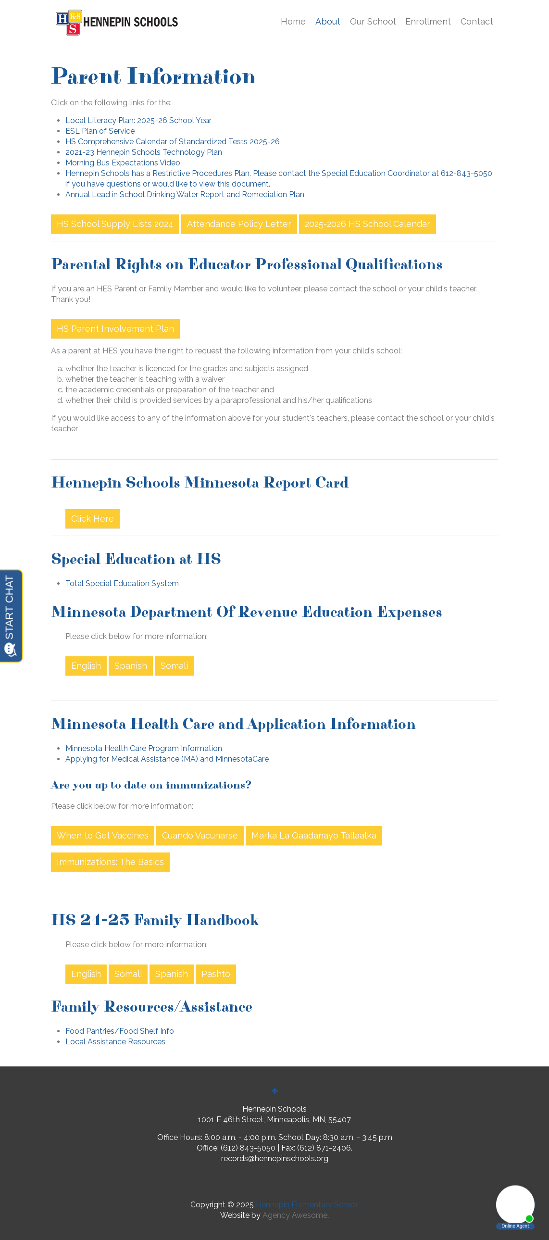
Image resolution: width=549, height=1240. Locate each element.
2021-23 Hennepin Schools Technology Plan (143, 152)
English (86, 666)
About (327, 21)
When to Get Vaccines (103, 835)
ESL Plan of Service (100, 131)
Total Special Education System (122, 583)
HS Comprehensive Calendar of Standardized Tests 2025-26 (172, 141)
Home (293, 21)
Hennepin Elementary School (307, 1204)
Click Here (92, 519)
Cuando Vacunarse (200, 835)
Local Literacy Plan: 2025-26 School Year (138, 120)
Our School (373, 21)
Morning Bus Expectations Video (122, 162)
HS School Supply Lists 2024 (115, 224)
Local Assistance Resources (115, 1041)
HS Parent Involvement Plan (115, 329)
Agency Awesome (294, 1215)
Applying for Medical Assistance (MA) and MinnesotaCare (167, 759)
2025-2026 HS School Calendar (367, 224)
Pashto (215, 974)
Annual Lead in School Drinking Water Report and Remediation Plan (184, 194)
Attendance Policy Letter (239, 224)
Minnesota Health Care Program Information (143, 748)
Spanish (130, 666)
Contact (477, 21)
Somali (174, 666)
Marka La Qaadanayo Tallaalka (313, 835)
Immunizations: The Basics (110, 862)
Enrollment (428, 21)
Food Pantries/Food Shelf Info (119, 1031)
